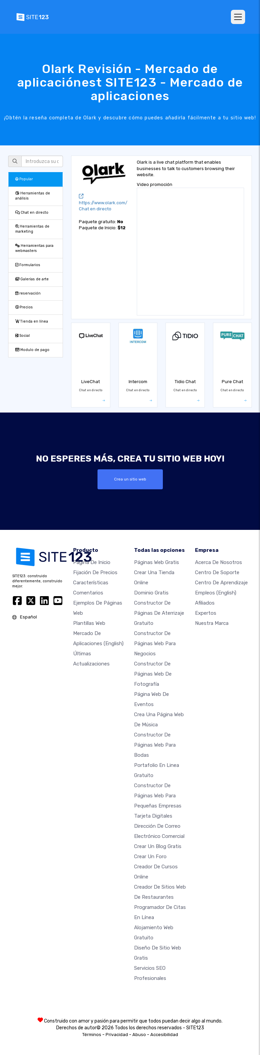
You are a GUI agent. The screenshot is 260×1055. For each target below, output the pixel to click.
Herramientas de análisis (32, 196)
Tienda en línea (31, 321)
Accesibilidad (164, 1034)
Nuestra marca (212, 623)
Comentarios (88, 593)
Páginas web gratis (156, 562)
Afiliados (205, 603)
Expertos (205, 613)
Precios (24, 307)
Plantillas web (89, 623)
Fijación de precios (95, 572)
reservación (28, 293)
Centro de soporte (217, 572)
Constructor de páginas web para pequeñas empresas (157, 795)
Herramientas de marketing (32, 229)
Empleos (215, 593)
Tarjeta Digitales (153, 816)
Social (22, 335)
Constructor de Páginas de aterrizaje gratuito (159, 613)
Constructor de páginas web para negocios (155, 643)
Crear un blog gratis (157, 846)
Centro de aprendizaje (221, 583)
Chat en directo (31, 212)
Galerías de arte (32, 279)
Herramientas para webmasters (34, 248)
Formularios (27, 265)
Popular (24, 179)
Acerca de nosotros (218, 562)
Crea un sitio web (130, 479)
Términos (91, 1034)
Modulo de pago (32, 350)
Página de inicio (91, 562)
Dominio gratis (151, 593)
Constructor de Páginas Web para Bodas (155, 745)
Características (90, 583)
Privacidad (117, 1034)
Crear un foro (150, 856)
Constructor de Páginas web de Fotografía (153, 674)
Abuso (139, 1034)
